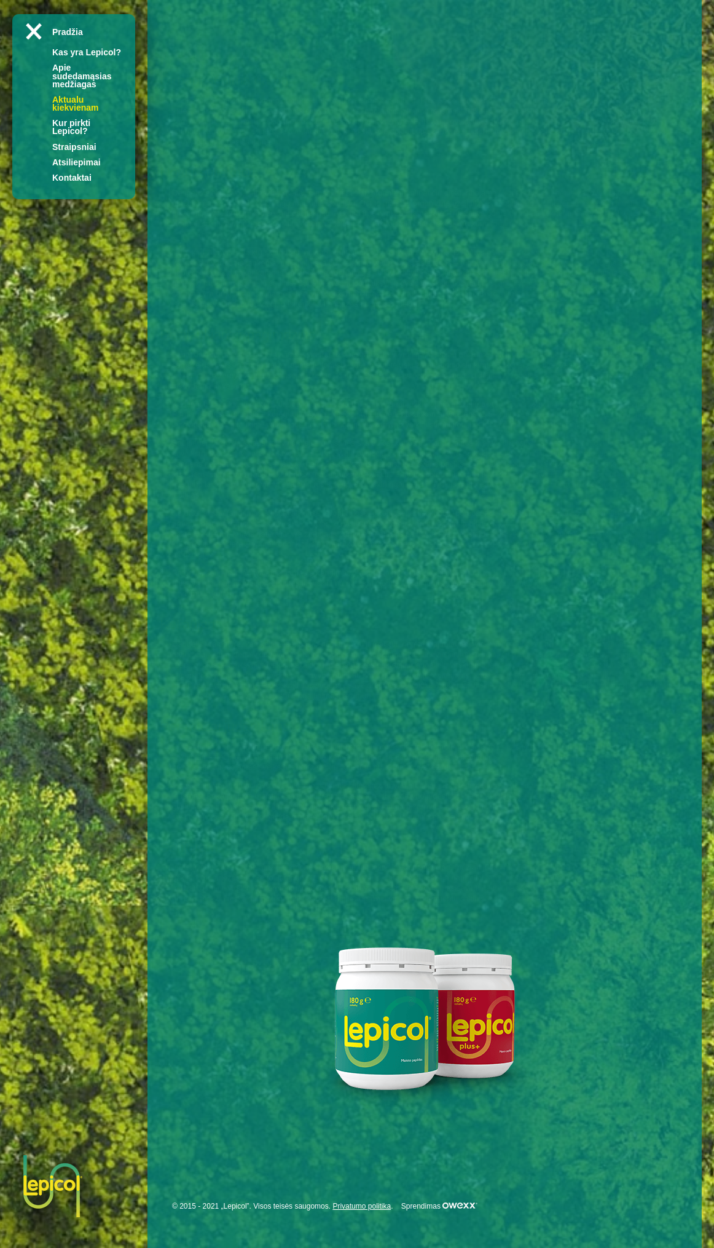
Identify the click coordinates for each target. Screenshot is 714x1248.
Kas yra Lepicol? (86, 52)
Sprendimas (439, 1206)
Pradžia (67, 32)
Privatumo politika (361, 1206)
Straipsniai (74, 147)
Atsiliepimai (76, 162)
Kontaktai (72, 178)
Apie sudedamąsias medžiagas (82, 76)
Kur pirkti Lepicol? (71, 127)
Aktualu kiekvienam (75, 104)
